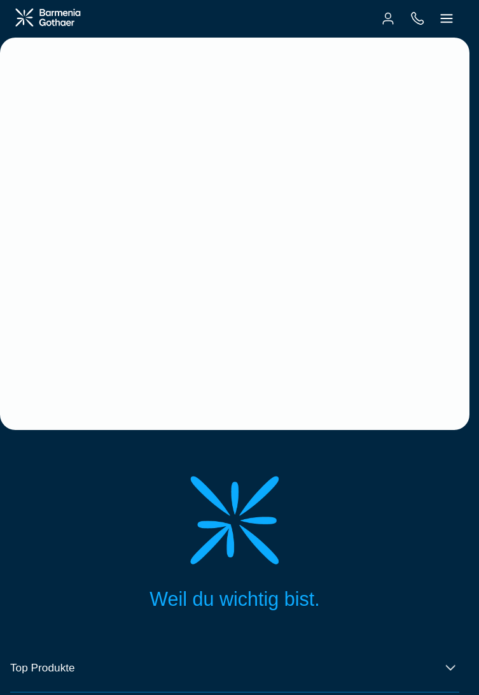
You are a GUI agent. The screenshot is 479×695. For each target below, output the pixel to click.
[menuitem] (388, 18)
